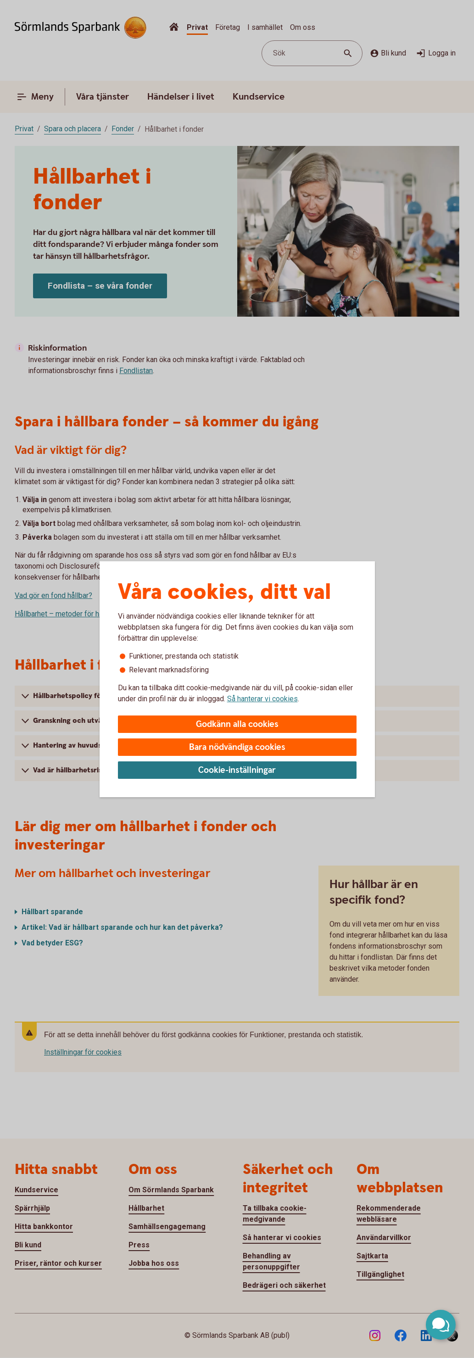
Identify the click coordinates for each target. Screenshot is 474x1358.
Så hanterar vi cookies (262, 698)
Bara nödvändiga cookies (237, 747)
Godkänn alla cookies (237, 724)
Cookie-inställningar (237, 770)
